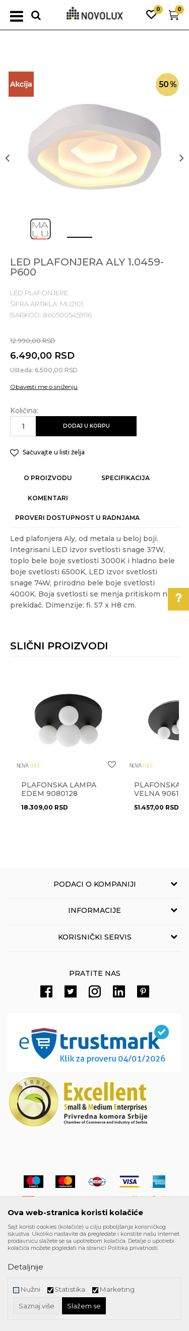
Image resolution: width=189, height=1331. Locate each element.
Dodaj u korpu (86, 426)
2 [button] (102, 241)
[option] (94, 157)
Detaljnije (25, 1267)
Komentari (48, 498)
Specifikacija (125, 478)
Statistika (69, 1289)
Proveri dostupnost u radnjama (77, 517)
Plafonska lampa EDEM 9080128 (58, 789)
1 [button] (71, 241)
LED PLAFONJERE (39, 293)
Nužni (30, 1289)
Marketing (117, 1289)
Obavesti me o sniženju (44, 386)
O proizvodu (48, 478)
